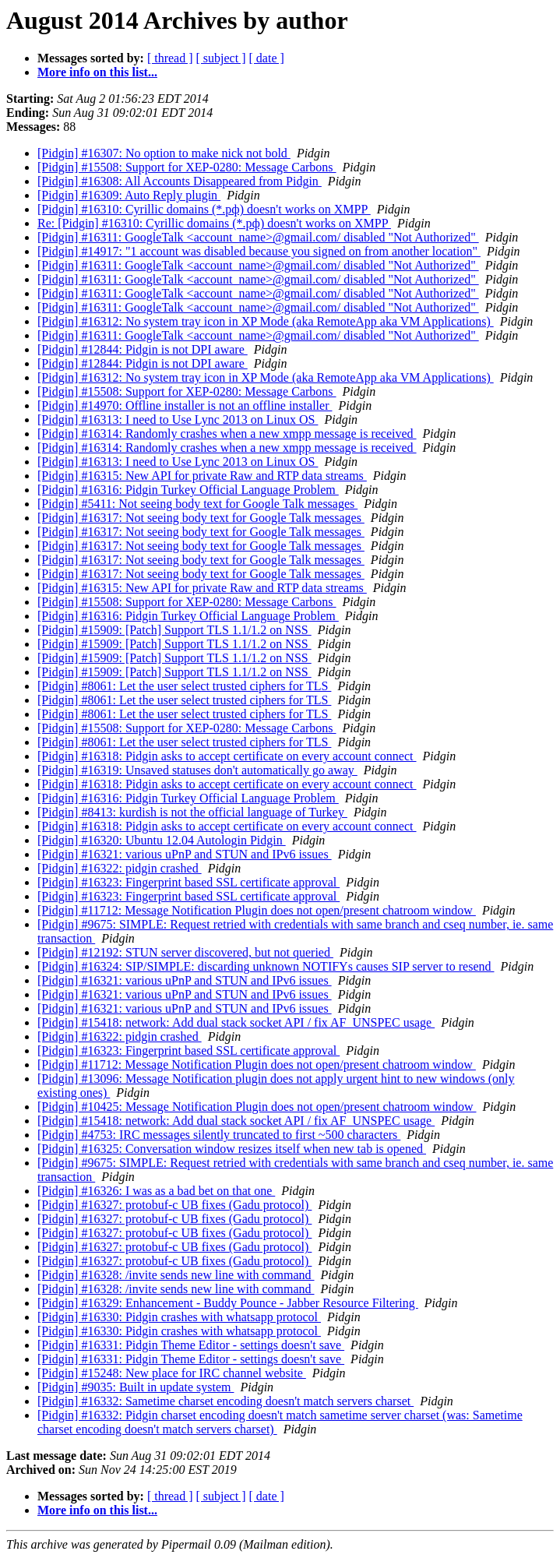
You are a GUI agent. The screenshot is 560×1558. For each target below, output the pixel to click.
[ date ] (266, 58)
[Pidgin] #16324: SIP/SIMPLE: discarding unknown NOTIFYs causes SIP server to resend (265, 966)
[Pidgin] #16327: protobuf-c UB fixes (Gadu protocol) (174, 1204)
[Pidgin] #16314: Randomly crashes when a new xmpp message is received (227, 433)
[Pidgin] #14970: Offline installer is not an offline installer (184, 405)
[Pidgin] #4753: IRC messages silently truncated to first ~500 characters (218, 1134)
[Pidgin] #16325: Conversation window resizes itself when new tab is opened (231, 1148)
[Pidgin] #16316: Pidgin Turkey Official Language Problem (188, 489)
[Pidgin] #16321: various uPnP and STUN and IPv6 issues (184, 854)
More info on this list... (97, 72)
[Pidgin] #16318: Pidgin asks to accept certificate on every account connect (227, 756)
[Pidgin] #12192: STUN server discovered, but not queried (185, 952)
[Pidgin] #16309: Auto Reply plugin (128, 195)
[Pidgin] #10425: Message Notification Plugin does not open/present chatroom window (256, 1106)
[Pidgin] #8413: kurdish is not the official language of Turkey (192, 812)
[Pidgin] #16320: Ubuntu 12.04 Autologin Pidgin (161, 840)
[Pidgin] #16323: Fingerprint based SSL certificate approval (188, 882)
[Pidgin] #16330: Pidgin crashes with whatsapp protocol (179, 1317)
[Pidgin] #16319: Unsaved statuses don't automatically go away (197, 770)
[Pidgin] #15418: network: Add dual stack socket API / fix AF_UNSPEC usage (236, 1022)
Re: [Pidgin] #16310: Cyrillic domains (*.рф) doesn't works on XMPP (214, 223)
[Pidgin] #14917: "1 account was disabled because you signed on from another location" (259, 251)
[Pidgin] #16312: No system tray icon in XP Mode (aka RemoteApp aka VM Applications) (265, 321)
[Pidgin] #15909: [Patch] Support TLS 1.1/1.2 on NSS (174, 629)
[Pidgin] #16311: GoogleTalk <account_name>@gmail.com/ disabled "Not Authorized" (258, 237)
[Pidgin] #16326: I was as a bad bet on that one (156, 1190)
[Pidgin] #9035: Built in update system (135, 1387)
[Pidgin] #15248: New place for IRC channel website (171, 1373)
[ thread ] (170, 58)
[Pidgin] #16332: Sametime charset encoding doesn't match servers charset (225, 1401)
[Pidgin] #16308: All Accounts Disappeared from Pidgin (179, 181)
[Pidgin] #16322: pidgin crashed (119, 868)
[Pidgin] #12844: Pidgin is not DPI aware (142, 349)
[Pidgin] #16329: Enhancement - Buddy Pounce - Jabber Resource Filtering (227, 1302)
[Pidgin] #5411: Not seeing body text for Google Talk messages (197, 503)
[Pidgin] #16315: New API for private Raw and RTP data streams (202, 475)
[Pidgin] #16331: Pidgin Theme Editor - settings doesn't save (190, 1345)
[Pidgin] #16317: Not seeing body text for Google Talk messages (201, 517)
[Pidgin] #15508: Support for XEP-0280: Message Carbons (186, 167)
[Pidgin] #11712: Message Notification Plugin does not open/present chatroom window (256, 910)
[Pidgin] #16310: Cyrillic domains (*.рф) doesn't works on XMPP (204, 209)
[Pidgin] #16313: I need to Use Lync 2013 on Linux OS (177, 419)
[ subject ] (221, 58)
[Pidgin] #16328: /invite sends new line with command (176, 1274)
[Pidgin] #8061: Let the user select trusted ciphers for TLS (184, 686)
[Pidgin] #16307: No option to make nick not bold (164, 153)
